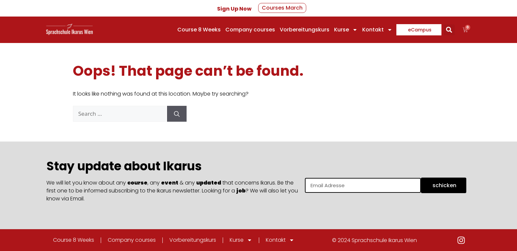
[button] (449, 29)
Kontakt (377, 29)
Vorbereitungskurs (304, 29)
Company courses (250, 29)
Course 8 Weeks (199, 29)
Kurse (346, 29)
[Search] (177, 114)
